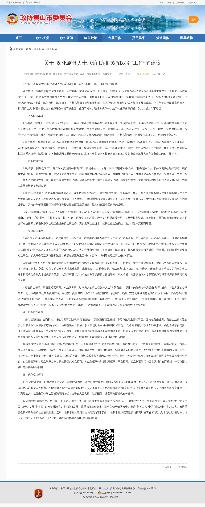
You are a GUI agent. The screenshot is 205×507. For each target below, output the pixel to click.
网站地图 (114, 497)
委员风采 (138, 38)
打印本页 (167, 467)
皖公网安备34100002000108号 (114, 492)
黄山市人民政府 (33, 2)
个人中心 (192, 2)
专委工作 (114, 38)
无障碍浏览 (180, 2)
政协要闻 (66, 38)
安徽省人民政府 (13, 2)
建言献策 (90, 38)
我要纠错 (144, 74)
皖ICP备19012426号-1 (84, 492)
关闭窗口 (182, 467)
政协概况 (42, 38)
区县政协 (186, 38)
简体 (162, 2)
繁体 (169, 2)
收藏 (158, 74)
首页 (18, 38)
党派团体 (162, 38)
